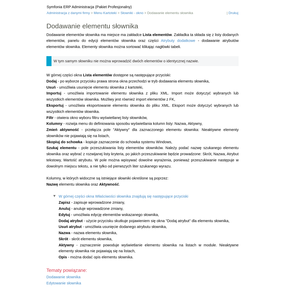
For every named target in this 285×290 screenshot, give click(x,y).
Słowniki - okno (132, 13)
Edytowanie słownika (63, 283)
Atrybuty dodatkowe (178, 41)
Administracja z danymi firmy (68, 13)
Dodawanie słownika (63, 277)
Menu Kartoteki (105, 13)
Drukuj (233, 13)
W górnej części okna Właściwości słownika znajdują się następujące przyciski (123, 196)
